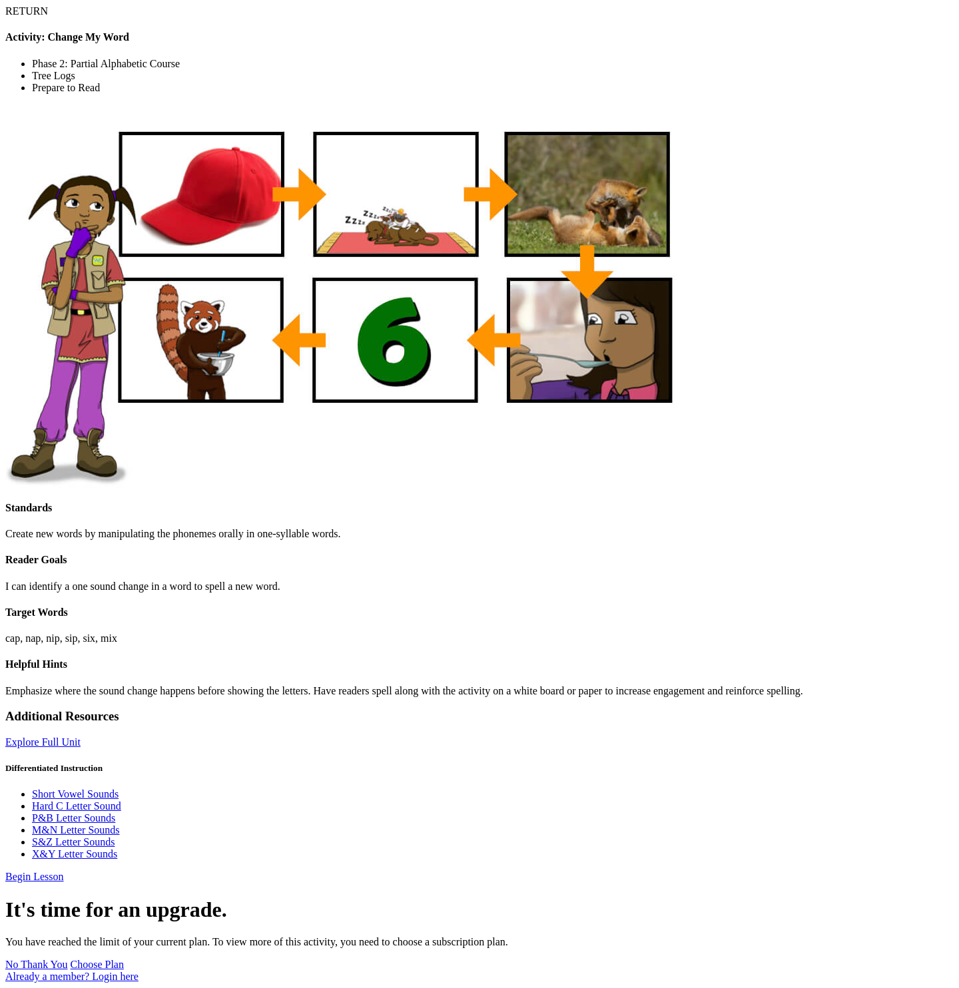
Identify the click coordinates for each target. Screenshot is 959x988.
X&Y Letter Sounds (74, 854)
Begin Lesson (34, 876)
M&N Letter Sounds (76, 830)
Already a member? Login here (72, 976)
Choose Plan (97, 964)
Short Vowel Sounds (75, 794)
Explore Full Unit (43, 742)
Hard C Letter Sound (76, 806)
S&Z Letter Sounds (73, 842)
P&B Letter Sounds (73, 818)
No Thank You (36, 964)
